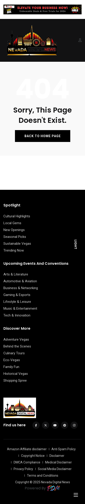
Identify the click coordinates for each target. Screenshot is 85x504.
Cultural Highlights (16, 216)
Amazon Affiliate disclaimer (27, 449)
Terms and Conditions (42, 475)
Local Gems (12, 223)
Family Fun (11, 367)
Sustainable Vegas (17, 244)
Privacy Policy (23, 469)
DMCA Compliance (27, 462)
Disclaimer (56, 456)
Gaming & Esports (16, 295)
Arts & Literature (15, 274)
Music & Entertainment (20, 308)
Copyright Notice (33, 456)
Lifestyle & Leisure (17, 302)
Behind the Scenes (17, 346)
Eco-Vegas (11, 360)
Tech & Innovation (16, 315)
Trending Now (13, 250)
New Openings (14, 230)
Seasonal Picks (14, 237)
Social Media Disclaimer (55, 469)
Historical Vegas (15, 374)
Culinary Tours (14, 353)
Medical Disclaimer (58, 462)
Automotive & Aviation (20, 281)
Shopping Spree (15, 380)
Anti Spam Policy (63, 449)
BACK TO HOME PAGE (42, 136)
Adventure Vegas (16, 339)
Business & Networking (20, 288)
